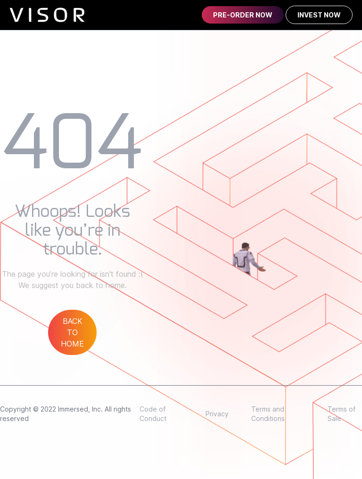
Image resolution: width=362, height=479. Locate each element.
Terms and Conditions (268, 413)
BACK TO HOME (72, 332)
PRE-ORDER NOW (242, 15)
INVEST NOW (319, 15)
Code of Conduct (153, 413)
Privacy (217, 414)
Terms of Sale (341, 413)
